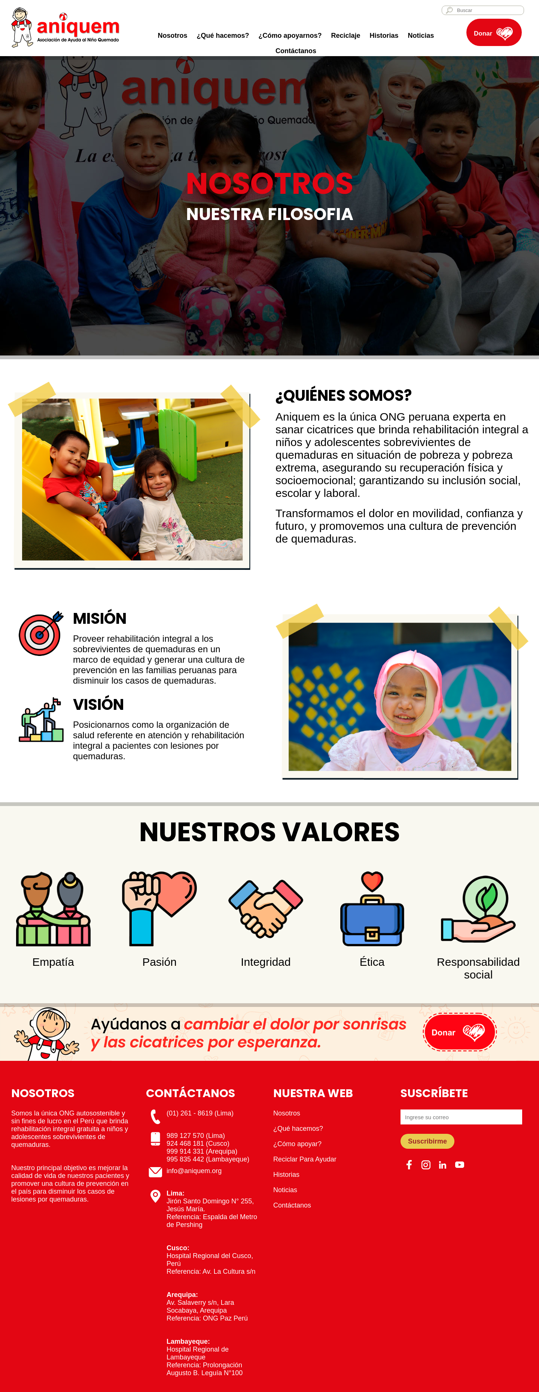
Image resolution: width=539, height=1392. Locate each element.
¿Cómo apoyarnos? (290, 35)
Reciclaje (345, 35)
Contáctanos (295, 51)
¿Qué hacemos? (223, 35)
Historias (384, 35)
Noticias (421, 35)
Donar (483, 33)
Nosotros (172, 35)
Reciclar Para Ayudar (305, 1159)
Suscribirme (427, 1141)
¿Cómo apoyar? (297, 1144)
